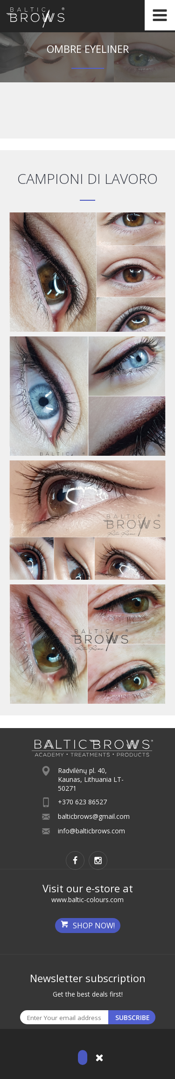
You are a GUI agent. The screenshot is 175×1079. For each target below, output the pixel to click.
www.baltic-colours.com (87, 899)
